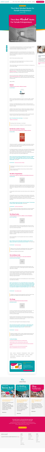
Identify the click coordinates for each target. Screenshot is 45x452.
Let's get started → (22, 427)
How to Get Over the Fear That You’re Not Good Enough (18, 346)
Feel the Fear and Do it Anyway (19, 162)
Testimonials (29, 1)
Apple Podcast (38, 441)
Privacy (18, 436)
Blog (16, 1)
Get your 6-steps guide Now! (28, 370)
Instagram (37, 436)
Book (26, 1)
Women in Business (13, 357)
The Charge (16, 329)
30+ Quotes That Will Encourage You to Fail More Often (18, 340)
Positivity (27, 354)
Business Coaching (40, 1)
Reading (31, 354)
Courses (22, 439)
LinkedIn (37, 439)
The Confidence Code (18, 290)
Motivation (15, 354)
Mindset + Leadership (22, 5)
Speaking (33, 1)
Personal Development (21, 354)
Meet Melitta (30, 435)
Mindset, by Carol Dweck (13, 119)
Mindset (11, 354)
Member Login (22, 444)
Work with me (30, 436)
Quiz (21, 441)
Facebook (37, 435)
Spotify (37, 440)
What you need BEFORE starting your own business (18, 347)
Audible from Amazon (13, 71)
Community (22, 1)
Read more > (4, 412)
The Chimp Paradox (18, 244)
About (14, 1)
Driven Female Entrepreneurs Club (15, 76)
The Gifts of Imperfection (19, 206)
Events (21, 440)
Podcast (19, 1)
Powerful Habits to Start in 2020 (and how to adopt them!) (19, 342)
